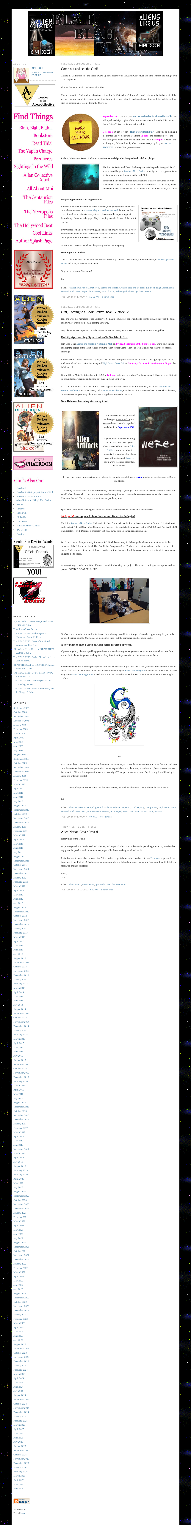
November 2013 (21, 970)
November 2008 (21, 716)
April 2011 (18, 839)
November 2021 (21, 1255)
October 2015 (20, 1068)
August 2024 (19, 1395)
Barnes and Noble (109, 287)
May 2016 (18, 1094)
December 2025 (21, 1463)
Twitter (20, 504)
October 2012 (20, 915)
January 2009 (19, 725)
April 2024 (18, 1378)
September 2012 (21, 911)
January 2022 (19, 1263)
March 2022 (19, 1272)
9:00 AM (93, 817)
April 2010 (18, 788)
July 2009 (18, 750)
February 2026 (20, 1471)
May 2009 (18, 741)
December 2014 (21, 1026)
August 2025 (19, 1446)
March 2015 (19, 1038)
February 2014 (20, 983)
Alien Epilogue (91, 807)
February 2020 (20, 1174)
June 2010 (18, 797)
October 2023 (20, 1352)
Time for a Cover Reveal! (25, 629)
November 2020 (21, 1204)
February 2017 (20, 1128)
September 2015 (21, 1064)
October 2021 (20, 1251)
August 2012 (19, 907)
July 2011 (18, 852)
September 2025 (21, 1450)
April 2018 (18, 1157)
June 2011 (18, 847)
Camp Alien (151, 807)
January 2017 (19, 1123)
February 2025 (20, 1420)
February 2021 (20, 1217)
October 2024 (20, 1403)
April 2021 (18, 1225)
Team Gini (128, 811)
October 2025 (20, 1454)
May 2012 (18, 894)
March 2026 (19, 1475)
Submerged (121, 291)
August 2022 (19, 1293)
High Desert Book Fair (142, 131)
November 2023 (21, 1356)
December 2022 (21, 1310)
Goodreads (22, 521)
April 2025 (18, 1429)
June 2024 (18, 1386)
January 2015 (19, 1030)
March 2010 (19, 784)
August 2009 (19, 754)
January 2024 (19, 1365)
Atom (23, 1513)
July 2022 (18, 1289)
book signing (138, 807)
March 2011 (19, 835)
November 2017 (21, 1149)
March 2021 (19, 1221)
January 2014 (19, 979)
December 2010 (21, 822)
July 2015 (18, 1055)
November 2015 (21, 1072)
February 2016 (20, 1081)
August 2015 (19, 1060)
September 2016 (21, 1106)
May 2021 (18, 1229)
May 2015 (18, 1047)
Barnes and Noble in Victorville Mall (152, 116)
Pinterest (21, 508)
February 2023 (20, 1318)
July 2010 (18, 801)
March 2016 (19, 1085)
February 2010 (20, 780)
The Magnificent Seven (139, 291)
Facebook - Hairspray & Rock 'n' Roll (35, 492)
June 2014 (18, 1000)
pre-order (110, 884)
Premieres (155, 858)
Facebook (21, 488)
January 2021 (19, 1212)
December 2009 (21, 771)
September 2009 (21, 758)
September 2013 (21, 962)
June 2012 (18, 898)
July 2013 (18, 954)
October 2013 (20, 966)
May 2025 (18, 1433)
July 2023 (18, 1340)
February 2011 (20, 830)
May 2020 (18, 1183)
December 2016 (21, 1119)
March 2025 (19, 1424)
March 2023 (19, 1323)
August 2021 (19, 1242)
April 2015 (18, 1043)
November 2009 (21, 767)
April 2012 (18, 890)
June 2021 (18, 1234)
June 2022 (18, 1285)
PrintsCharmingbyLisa (82, 674)
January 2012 (19, 877)
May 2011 (18, 843)
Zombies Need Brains (134, 171)
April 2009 (18, 737)
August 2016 (19, 1102)
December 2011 (21, 873)
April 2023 (18, 1327)
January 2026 (19, 1467)
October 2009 (20, 763)
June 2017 (18, 1144)
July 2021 (18, 1238)
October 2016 (20, 1111)
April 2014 (18, 992)
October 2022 (20, 1301)
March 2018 (19, 1153)
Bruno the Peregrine (135, 670)
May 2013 (18, 945)
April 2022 (18, 1276)
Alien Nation (75, 884)
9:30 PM (94, 890)
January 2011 (19, 826)
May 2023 (18, 1331)
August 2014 (19, 1009)
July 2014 (18, 1004)
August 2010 (19, 805)
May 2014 (18, 996)
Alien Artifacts (76, 807)
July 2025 (18, 1441)
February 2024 (20, 1369)
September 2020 (21, 1195)
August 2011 (19, 856)
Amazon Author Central (28, 525)
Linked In (21, 517)
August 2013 (19, 958)
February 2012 (20, 881)
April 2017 (18, 1136)
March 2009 (19, 733)
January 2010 (19, 775)
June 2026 (18, 1488)
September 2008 (21, 708)
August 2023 (19, 1344)
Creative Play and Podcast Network (101, 210)
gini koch (150, 287)
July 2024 (18, 1390)
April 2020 (18, 1178)
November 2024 (21, 1407)
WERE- (158, 811)
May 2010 (18, 792)
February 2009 (20, 729)
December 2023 (21, 1361)
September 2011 (21, 860)
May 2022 (18, 1280)
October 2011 (20, 864)
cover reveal (88, 884)
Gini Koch (37, 68)
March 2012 (19, 886)
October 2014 (20, 1017)
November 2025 (21, 1458)
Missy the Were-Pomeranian (95, 811)
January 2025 (19, 1416)
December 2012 (21, 924)
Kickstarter (75, 291)
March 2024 (19, 1373)
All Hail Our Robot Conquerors (84, 287)
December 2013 (21, 975)
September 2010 (21, 809)
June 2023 (18, 1335)
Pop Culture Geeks (91, 291)
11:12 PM (94, 297)
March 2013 (19, 937)
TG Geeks (22, 529)
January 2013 (19, 928)
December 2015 (21, 1077)
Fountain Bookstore (112, 390)
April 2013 (18, 941)
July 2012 (18, 903)
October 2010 (20, 813)
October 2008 (20, 712)
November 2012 (21, 920)
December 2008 (21, 720)
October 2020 (20, 1200)
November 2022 (21, 1306)
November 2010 (21, 818)
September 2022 (21, 1297)
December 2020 (21, 1208)
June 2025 (18, 1437)
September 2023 (21, 1348)
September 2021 (21, 1246)
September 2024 (21, 1399)
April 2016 (18, 1089)
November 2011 (21, 869)
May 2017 (18, 1140)
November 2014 (21, 1021)
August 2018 (19, 1166)
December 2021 (21, 1259)
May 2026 (18, 1484)
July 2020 (18, 1187)
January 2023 (19, 1314)
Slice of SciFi (108, 291)
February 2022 (20, 1268)
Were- (129, 457)
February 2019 (20, 1170)
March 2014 (19, 987)
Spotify (20, 534)
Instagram (21, 512)
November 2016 (21, 1115)
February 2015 (20, 1034)
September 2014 (21, 1013)
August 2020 (19, 1191)
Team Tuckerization (143, 811)
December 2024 (21, 1412)
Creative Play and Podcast (132, 287)
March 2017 (19, 1132)
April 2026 (18, 1480)
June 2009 (18, 746)
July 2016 (18, 1098)
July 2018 (18, 1161)
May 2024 (18, 1382)
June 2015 (18, 1051)
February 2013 (20, 932)
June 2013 (18, 949)
